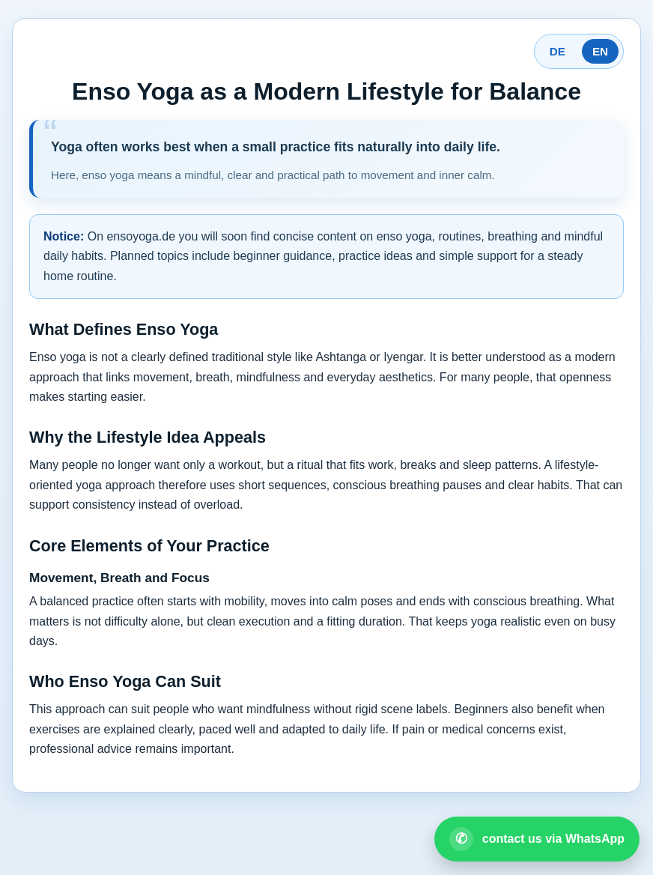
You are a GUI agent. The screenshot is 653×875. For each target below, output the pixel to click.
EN (600, 51)
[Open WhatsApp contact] (537, 839)
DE (557, 51)
